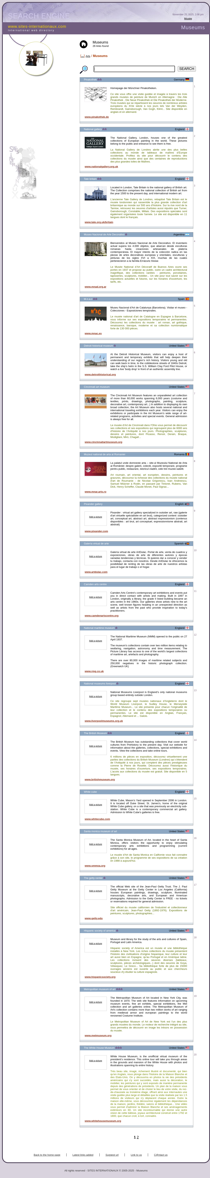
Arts (88, 56)
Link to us (136, 1154)
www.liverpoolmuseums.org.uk (104, 720)
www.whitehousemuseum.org (103, 1120)
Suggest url (112, 1154)
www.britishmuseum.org (100, 779)
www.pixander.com (96, 531)
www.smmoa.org (95, 865)
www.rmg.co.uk (94, 671)
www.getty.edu (94, 918)
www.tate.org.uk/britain (99, 222)
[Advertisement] (43, 114)
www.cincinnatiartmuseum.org (103, 442)
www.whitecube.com (97, 819)
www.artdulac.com (96, 571)
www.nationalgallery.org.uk (101, 166)
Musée (188, 18)
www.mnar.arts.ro (95, 491)
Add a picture (95, 517)
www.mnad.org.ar (95, 286)
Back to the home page (47, 1154)
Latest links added (83, 1154)
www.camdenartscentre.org (102, 615)
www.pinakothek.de (97, 116)
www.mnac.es (93, 333)
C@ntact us (161, 1154)
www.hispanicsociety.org (100, 976)
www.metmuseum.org (98, 1035)
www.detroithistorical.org (100, 374)
